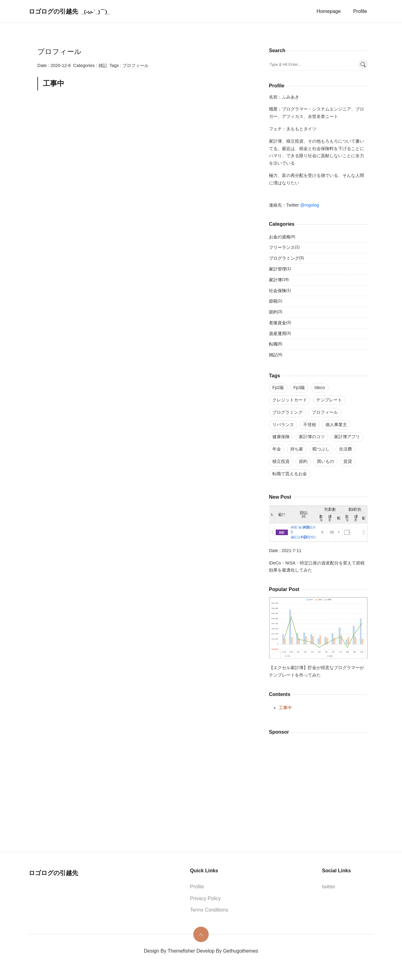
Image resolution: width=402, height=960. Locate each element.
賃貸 (347, 461)
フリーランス (284, 247)
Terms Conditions (209, 909)
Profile (360, 11)
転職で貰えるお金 (289, 473)
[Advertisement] (142, 143)
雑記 (102, 65)
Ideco (319, 387)
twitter (328, 886)
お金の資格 (282, 237)
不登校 (309, 424)
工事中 (285, 707)
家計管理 (280, 269)
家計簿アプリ (347, 436)
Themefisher (181, 951)
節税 (275, 301)
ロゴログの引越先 (53, 11)
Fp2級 (278, 387)
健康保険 (281, 436)
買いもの (325, 461)
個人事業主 (336, 424)
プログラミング (286, 258)
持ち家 (296, 448)
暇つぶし (321, 448)
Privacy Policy (205, 898)
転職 (275, 344)
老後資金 (280, 323)
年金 (276, 448)
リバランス (283, 424)
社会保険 (280, 291)
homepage (328, 11)
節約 (275, 312)
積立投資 (281, 461)
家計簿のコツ (312, 436)
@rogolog (309, 205)
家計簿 (279, 280)
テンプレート (329, 399)
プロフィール (136, 65)
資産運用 (280, 333)
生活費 (345, 448)
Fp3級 (299, 387)
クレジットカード (289, 399)
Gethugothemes (240, 951)
